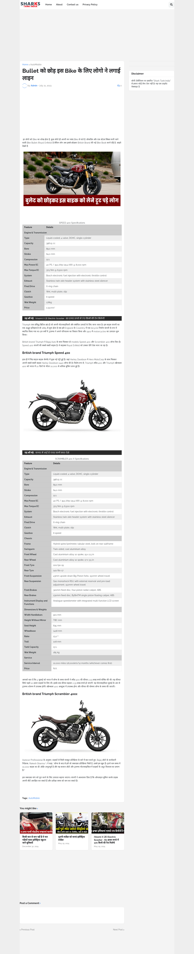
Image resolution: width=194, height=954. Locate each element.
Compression (30, 259)
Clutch (27, 291)
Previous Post (28, 929)
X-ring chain (52, 286)
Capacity (28, 243)
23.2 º (55, 636)
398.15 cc (50, 243)
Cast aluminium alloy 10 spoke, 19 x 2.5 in (73, 554)
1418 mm (57, 631)
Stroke (27, 254)
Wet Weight (30, 302)
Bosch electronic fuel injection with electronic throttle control (76, 275)
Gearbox (28, 297)
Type (26, 238)
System (28, 275)
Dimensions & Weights (35, 609)
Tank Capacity (31, 647)
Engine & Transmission (35, 468)
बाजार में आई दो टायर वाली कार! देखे (52, 452)
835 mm (57, 625)
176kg (49, 302)
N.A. (55, 668)
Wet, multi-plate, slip (56, 291)
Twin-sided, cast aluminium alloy (69, 549)
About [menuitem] (59, 4)
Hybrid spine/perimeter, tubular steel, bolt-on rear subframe (83, 544)
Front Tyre (29, 565)
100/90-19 (58, 565)
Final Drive (29, 286)
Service (28, 657)
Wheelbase (30, 631)
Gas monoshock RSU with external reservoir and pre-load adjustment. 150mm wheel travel (81, 583)
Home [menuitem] (48, 4)
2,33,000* (50, 307)
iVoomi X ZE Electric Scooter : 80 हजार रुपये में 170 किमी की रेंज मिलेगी (70, 318)
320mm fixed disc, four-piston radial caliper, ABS (77, 590)
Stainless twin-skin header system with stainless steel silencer (77, 281)
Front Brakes (30, 590)
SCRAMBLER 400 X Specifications (72, 459)
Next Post (118, 929)
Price (26, 307)
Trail (26, 641)
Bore (26, 249)
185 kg (56, 652)
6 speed (50, 297)
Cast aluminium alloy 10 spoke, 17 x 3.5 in (73, 560)
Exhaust (28, 281)
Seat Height (30, 625)
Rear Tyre (29, 570)
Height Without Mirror (35, 620)
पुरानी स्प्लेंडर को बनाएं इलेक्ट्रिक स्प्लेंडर (71, 838)
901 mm (57, 615)
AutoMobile (36, 64)
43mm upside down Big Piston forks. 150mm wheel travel (81, 576)
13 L (55, 647)
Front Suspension (33, 576)
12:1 (48, 259)
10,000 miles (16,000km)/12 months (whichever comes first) (82, 663)
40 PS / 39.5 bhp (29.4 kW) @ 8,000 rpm (66, 265)
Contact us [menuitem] (72, 4)
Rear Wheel (30, 560)
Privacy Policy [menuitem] (90, 4)
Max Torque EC (31, 270)
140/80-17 (58, 570)
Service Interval (32, 663)
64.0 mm (50, 254)
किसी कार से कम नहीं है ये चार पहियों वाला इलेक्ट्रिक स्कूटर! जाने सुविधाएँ (35, 840)
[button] (171, 5)
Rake (26, 636)
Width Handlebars (33, 615)
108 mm (57, 641)
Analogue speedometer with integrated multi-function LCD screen (86, 601)
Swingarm (29, 549)
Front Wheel (30, 554)
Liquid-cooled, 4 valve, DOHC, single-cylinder (68, 238)
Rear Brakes (30, 595)
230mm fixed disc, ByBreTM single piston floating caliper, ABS (83, 595)
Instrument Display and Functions (35, 602)
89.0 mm (50, 249)
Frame (27, 544)
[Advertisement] (100, 35)
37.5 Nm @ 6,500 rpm (56, 270)
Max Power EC (31, 265)
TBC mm (57, 620)
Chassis (28, 538)
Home (25, 64)
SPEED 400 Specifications (72, 223)
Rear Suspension (32, 581)
